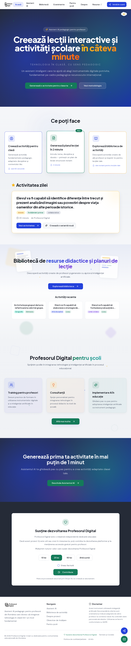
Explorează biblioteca (65, 286)
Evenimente (59, 4)
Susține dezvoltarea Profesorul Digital (80, 635)
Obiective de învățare (56, 620)
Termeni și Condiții (106, 635)
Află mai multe (65, 421)
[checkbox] (58, 565)
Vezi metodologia (92, 85)
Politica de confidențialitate (75, 639)
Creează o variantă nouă (59, 225)
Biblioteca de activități (57, 612)
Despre (84, 4)
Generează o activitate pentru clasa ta (51, 85)
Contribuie (65, 572)
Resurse (97, 4)
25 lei (56, 557)
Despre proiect (54, 616)
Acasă (18, 4)
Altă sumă (85, 557)
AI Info (91, 639)
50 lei (69, 557)
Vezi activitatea (29, 225)
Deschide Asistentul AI (65, 483)
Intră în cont (117, 4)
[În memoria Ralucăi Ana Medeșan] (124, 13)
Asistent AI (30, 4)
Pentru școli (73, 4)
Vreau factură (67, 565)
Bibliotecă (43, 4)
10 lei (43, 557)
